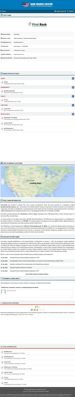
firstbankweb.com (19, 54)
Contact (47, 391)
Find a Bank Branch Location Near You (35, 389)
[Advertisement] (37, 65)
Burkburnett (5, 87)
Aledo (3, 78)
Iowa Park (4, 105)
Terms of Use (35, 391)
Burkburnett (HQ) (9, 91)
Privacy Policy (41, 391)
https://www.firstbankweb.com (9, 228)
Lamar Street (8, 123)
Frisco (3, 96)
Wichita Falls (5, 114)
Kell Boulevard (8, 128)
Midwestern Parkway (10, 117)
